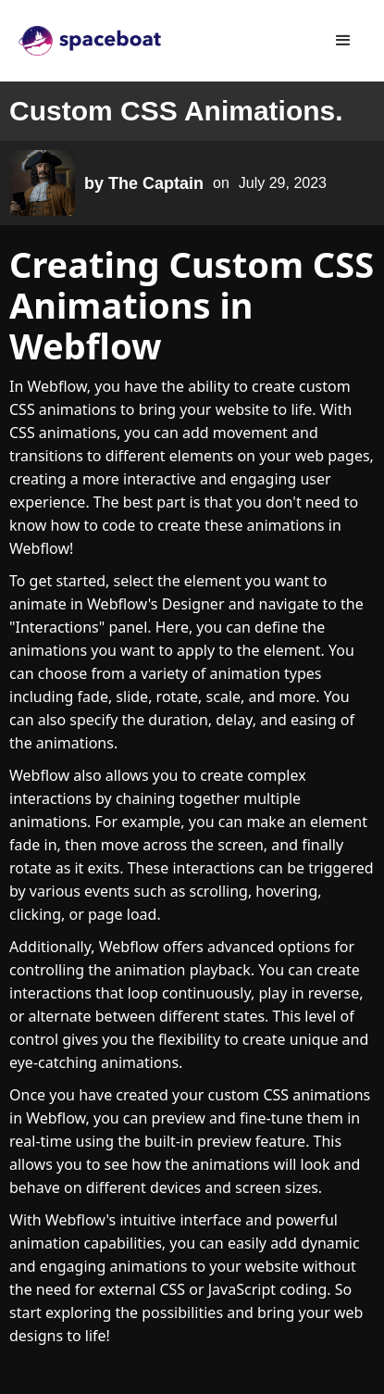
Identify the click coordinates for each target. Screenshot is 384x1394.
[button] (343, 41)
